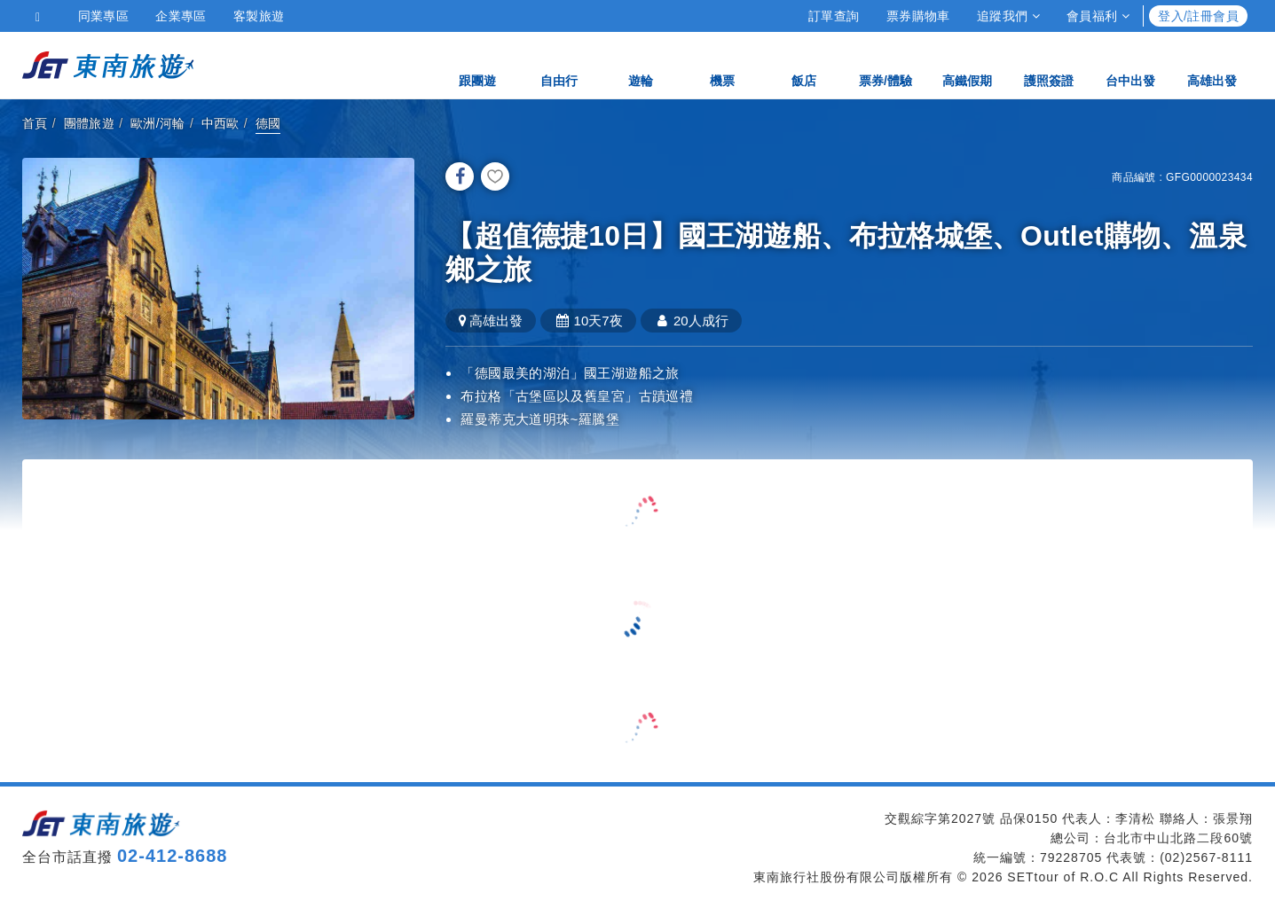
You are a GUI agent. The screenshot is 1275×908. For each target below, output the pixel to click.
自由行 (559, 64)
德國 (268, 123)
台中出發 (1130, 64)
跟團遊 (477, 64)
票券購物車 (918, 16)
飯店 (804, 64)
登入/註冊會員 (1198, 16)
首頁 (35, 123)
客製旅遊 (259, 16)
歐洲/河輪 (157, 123)
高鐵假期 (967, 64)
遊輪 (640, 64)
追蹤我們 (1008, 16)
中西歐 (220, 123)
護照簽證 (1049, 64)
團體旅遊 (89, 123)
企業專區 (181, 16)
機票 (722, 64)
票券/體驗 (885, 64)
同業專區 (104, 16)
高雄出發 (1212, 64)
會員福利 (1097, 16)
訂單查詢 (834, 16)
